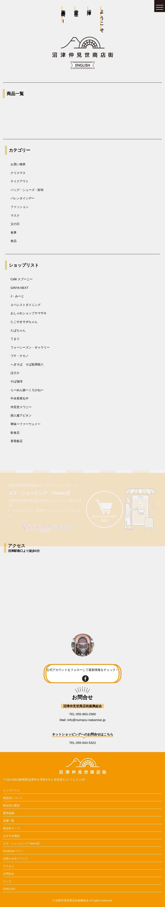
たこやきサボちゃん (24, 321)
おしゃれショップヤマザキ (29, 313)
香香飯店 (17, 441)
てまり (15, 339)
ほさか (15, 373)
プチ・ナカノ (20, 356)
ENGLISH (9, 888)
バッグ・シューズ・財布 (27, 190)
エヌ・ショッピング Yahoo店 (21, 843)
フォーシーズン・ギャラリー (30, 347)
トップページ (11, 790)
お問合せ (8, 873)
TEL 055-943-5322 (82, 742)
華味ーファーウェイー (26, 424)
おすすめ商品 (11, 835)
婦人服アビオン (21, 415)
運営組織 (8, 813)
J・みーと (17, 296)
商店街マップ (11, 828)
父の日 (15, 224)
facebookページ (13, 851)
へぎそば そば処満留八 (27, 364)
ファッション (20, 207)
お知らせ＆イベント (15, 858)
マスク (15, 215)
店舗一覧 (8, 820)
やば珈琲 (17, 381)
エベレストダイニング (26, 304)
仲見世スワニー (21, 407)
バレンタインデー (23, 198)
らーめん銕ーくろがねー (27, 390)
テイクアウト (20, 181)
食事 (14, 232)
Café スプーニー (22, 279)
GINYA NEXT (19, 287)
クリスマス (18, 173)
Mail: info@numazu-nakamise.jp (82, 720)
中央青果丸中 (20, 398)
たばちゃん (18, 330)
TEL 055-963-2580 (82, 714)
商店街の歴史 (11, 805)
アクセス (8, 866)
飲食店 (15, 432)
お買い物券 (18, 164)
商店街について (13, 798)
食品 (14, 241)
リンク (7, 881)
